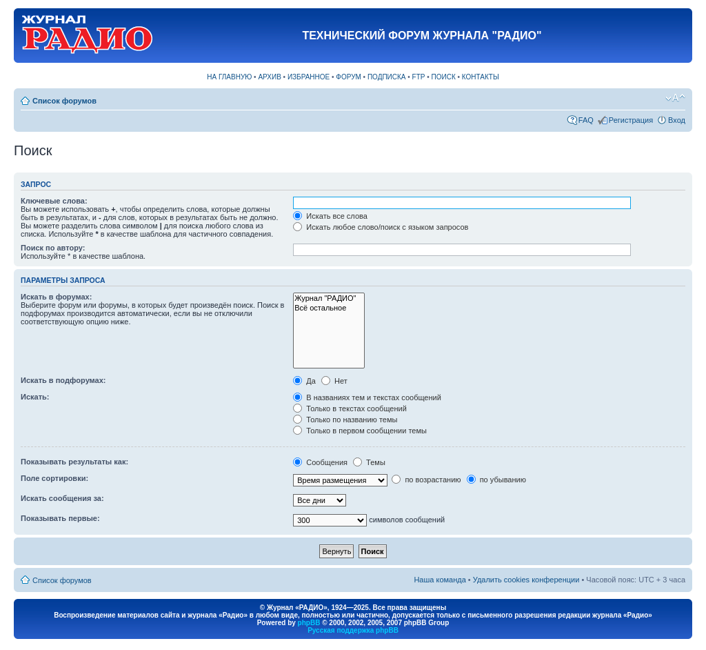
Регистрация (631, 120)
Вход (676, 120)
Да (304, 381)
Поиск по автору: (53, 248)
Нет (334, 381)
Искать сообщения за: (62, 498)
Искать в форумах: (56, 297)
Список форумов (64, 101)
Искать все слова (330, 216)
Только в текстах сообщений (350, 408)
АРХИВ (269, 77)
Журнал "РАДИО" (328, 298)
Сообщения (320, 462)
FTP (418, 77)
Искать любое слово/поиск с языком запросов (380, 227)
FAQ (586, 120)
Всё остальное (328, 308)
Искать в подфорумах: (63, 380)
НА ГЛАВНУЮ (229, 77)
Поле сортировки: (54, 478)
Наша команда (439, 579)
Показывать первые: (60, 518)
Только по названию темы (345, 419)
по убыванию (496, 479)
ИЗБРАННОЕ (309, 77)
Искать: (35, 397)
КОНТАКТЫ (480, 77)
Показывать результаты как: (74, 461)
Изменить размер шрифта (675, 98)
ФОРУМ (348, 77)
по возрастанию (426, 479)
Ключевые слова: (54, 201)
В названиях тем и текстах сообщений (367, 397)
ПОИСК (444, 77)
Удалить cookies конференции (526, 579)
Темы (369, 462)
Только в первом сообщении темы (360, 430)
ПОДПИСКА (386, 77)
